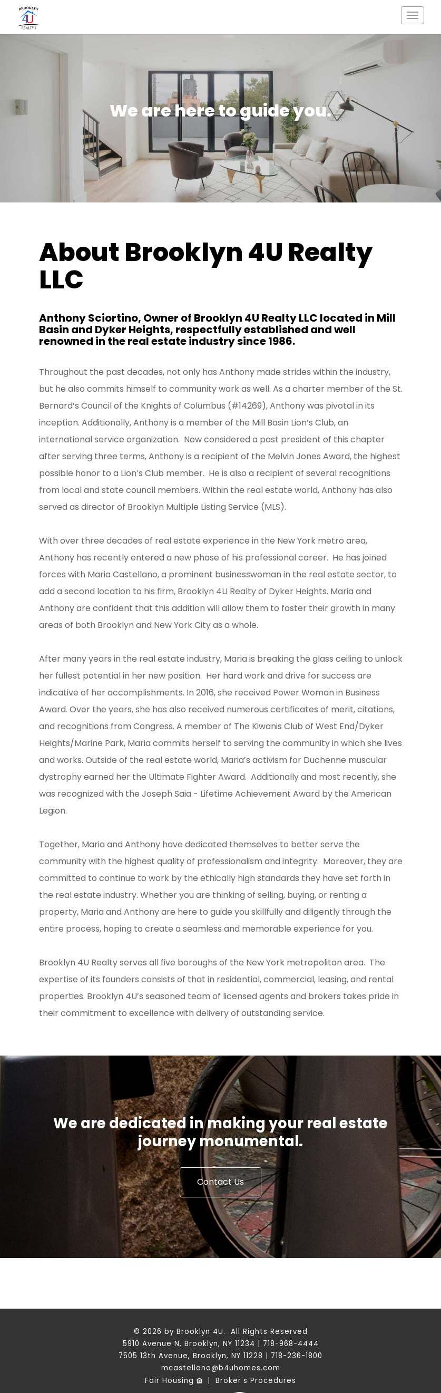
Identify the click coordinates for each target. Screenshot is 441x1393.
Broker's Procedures (255, 1381)
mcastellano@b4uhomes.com (220, 1368)
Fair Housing (173, 1381)
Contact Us (220, 1182)
